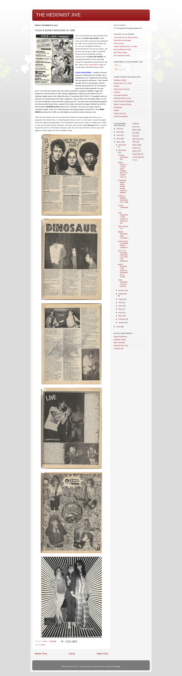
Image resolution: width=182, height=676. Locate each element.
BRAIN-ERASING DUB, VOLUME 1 (123, 235)
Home (72, 653)
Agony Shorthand (120, 336)
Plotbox (116, 86)
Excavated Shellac (121, 95)
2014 (118, 132)
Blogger (117, 666)
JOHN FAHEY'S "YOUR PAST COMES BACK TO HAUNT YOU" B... (122, 170)
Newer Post (41, 653)
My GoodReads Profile (122, 49)
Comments (120, 69)
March (121, 316)
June (120, 306)
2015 (118, 129)
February (122, 319)
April (120, 312)
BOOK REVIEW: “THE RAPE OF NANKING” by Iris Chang (123, 271)
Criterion (117, 92)
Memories (136, 139)
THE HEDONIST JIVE (58, 14)
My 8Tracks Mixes (120, 52)
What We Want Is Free (122, 98)
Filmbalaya (118, 107)
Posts (118, 65)
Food (134, 136)
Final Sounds (119, 43)
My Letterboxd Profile (122, 56)
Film (134, 133)
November (122, 150)
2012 (118, 139)
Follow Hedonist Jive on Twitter (125, 46)
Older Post (102, 653)
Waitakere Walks (120, 80)
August (121, 299)
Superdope (136, 154)
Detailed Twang (120, 340)
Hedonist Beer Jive (121, 345)
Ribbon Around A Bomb (122, 104)
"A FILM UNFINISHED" (123, 157)
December (122, 145)
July (120, 302)
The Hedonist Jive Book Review (126, 37)
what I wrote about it (91, 65)
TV (133, 160)
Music (43, 645)
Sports (134, 151)
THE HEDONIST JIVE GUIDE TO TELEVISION (123, 218)
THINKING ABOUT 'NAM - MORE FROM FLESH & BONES (122, 186)
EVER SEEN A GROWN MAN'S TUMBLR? (123, 244)
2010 (118, 327)
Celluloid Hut (118, 349)
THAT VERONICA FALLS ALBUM (123, 283)
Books (134, 130)
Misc (134, 142)
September (122, 294)
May (120, 309)
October (121, 290)
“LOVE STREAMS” (123, 207)
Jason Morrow (98, 666)
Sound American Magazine (124, 101)
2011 (118, 142)
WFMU (116, 110)
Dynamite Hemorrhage (122, 40)
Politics (135, 148)
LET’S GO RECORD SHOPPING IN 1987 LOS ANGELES (123, 256)
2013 (118, 135)
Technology (136, 157)
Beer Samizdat (119, 342)
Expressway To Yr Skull (123, 83)
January (121, 322)
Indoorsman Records (122, 89)
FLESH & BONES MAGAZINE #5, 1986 (123, 199)
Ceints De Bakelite (121, 116)
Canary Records (120, 113)
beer (134, 127)
